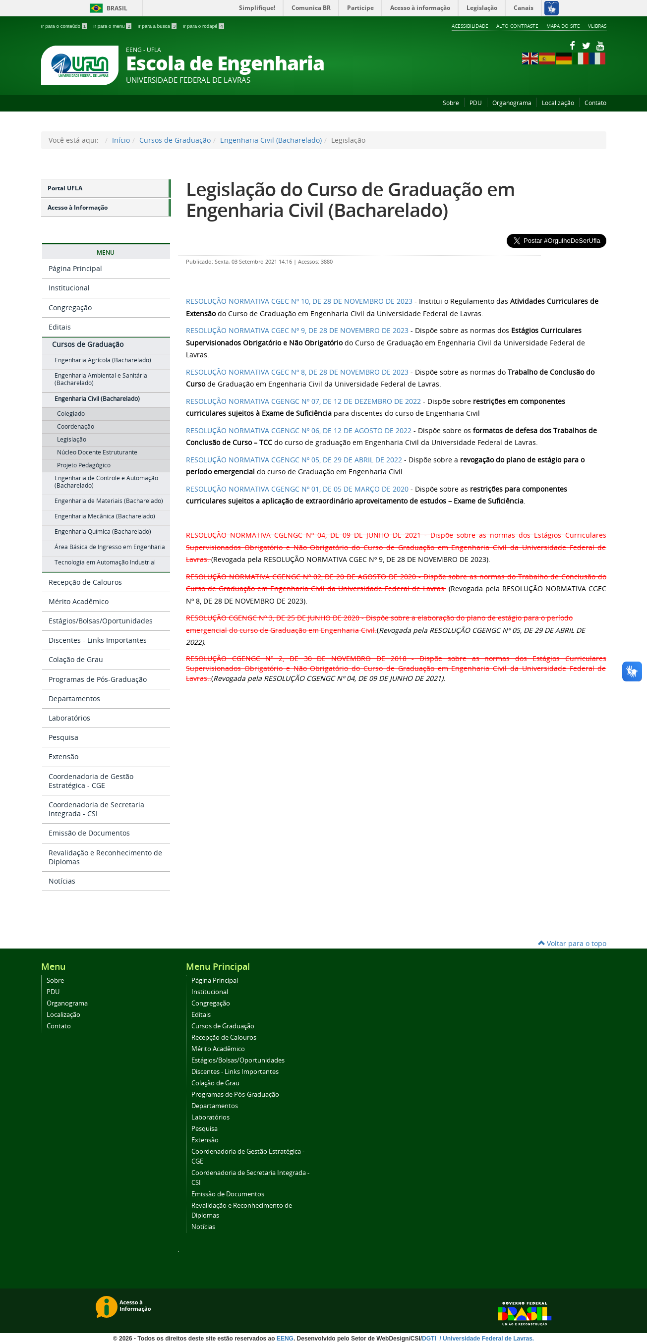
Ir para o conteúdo (64, 26)
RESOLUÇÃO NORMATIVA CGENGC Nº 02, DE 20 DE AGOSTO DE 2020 (301, 576)
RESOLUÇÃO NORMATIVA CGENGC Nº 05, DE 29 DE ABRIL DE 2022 (294, 459)
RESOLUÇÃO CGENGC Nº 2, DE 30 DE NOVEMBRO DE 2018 (296, 658)
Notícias (62, 881)
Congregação (70, 307)
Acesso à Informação (78, 207)
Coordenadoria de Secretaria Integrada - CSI (96, 809)
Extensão (63, 756)
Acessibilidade (470, 25)
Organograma (511, 103)
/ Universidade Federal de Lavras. (486, 1338)
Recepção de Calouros (85, 582)
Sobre (451, 103)
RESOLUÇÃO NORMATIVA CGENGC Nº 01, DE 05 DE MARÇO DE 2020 (297, 489)
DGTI (430, 1338)
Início (121, 140)
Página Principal (75, 268)
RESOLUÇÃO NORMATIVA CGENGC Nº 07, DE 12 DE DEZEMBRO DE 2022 (303, 401)
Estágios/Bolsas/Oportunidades (101, 620)
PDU (476, 103)
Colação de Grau (76, 659)
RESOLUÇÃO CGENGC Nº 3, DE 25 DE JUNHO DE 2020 (272, 617)
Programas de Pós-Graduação (98, 679)
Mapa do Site (563, 25)
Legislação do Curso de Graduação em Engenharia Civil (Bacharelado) (350, 199)
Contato (595, 103)
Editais (60, 327)
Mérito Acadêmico (79, 601)
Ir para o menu (113, 26)
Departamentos (74, 698)
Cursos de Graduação (175, 140)
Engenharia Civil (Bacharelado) (271, 140)
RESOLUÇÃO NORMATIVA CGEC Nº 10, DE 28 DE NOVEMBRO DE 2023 (299, 301)
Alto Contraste (517, 25)
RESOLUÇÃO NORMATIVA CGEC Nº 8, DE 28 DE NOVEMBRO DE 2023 (297, 372)
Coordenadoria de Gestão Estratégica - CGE (91, 781)
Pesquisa (63, 737)
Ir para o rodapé (203, 26)
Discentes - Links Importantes (98, 640)
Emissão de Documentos (89, 833)
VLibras (597, 25)
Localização (558, 103)
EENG (285, 1338)
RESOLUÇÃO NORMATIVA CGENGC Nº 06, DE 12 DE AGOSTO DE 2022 (299, 430)
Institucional (69, 287)
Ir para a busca (158, 26)
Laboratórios (69, 718)
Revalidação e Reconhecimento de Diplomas (105, 857)
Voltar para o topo (572, 943)
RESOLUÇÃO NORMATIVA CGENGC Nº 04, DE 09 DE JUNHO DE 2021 (303, 535)
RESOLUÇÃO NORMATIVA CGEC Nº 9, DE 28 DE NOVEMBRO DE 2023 (297, 330)
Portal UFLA (65, 188)
